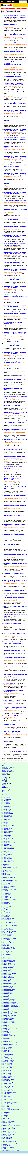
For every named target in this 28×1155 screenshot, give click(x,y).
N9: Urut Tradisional (6, 1140)
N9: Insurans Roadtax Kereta (8, 886)
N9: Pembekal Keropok (6, 970)
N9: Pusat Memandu (6, 1073)
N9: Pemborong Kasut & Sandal (9, 995)
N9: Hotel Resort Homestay (8, 877)
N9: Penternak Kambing (7, 1038)
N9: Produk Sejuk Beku (6, 1064)
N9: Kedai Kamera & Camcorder (9, 898)
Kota (3, 776)
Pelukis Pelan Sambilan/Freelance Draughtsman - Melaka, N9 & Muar (13, 750)
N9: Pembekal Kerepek (6, 969)
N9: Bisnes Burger (5, 812)
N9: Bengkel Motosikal (6, 803)
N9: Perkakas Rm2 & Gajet (7, 1051)
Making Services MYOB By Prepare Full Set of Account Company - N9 (15, 581)
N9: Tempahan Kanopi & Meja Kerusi (10, 1125)
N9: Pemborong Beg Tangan (8, 989)
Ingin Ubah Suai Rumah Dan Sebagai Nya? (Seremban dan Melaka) (14, 723)
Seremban (4, 790)
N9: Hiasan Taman (5, 876)
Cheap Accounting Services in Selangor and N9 (15, 666)
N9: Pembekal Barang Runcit (8, 961)
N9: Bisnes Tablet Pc (6, 857)
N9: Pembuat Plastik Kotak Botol (9, 1014)
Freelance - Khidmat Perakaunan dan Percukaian (13, 52)
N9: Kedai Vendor (5, 903)
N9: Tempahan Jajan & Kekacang (9, 1124)
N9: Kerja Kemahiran (6, 909)
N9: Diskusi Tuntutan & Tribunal (9, 867)
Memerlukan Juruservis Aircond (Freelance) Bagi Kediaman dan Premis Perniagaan (15, 430)
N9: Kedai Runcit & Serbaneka (8, 899)
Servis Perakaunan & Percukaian (12, 405)
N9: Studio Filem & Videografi (8, 1104)
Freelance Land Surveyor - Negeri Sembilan (15, 371)
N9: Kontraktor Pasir (6, 928)
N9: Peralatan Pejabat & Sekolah (9, 1044)
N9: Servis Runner (5, 1093)
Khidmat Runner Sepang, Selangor (13, 623)
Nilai (3, 781)
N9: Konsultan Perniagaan (7, 918)
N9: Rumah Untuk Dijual (7, 1086)
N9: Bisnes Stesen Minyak (7, 855)
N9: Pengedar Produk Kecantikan (9, 1028)
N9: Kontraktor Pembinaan (7, 929)
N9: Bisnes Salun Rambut (7, 847)
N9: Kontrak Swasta (6, 919)
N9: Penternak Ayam (6, 1034)
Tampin (4, 793)
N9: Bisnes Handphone (6, 822)
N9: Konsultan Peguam (6, 916)
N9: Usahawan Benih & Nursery (9, 1143)
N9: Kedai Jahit (4, 896)
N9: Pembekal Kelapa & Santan (9, 967)
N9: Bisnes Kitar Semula (7, 831)
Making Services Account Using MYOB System (15, 606)
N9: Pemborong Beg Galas (7, 987)
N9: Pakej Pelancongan (6, 951)
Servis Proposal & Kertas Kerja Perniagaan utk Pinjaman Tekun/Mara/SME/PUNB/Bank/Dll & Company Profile (15, 64)
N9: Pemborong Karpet (6, 993)
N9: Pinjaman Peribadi (6, 1059)
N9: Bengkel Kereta (6, 802)
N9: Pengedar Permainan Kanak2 (9, 1027)
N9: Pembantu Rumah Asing (8, 960)
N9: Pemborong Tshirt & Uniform (9, 1008)
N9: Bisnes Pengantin (6, 840)
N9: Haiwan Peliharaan (6, 871)
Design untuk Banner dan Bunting (12, 700)
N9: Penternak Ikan (5, 1037)
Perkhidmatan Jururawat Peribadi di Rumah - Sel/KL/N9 (15, 487)
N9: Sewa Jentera (5, 1098)
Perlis (9, 8)
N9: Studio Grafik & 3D (6, 1106)
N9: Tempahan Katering (7, 1127)
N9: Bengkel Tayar (5, 805)
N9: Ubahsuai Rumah (6, 1138)
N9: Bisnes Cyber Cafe (6, 816)
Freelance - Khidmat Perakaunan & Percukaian (13, 119)
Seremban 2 (5, 792)
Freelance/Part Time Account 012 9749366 (15, 563)
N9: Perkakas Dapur (6, 1048)
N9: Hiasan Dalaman (6, 874)
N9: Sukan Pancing (5, 1117)
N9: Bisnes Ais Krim (6, 808)
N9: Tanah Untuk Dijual (7, 1119)
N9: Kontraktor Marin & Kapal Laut (10, 925)
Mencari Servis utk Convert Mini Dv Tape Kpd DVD (15, 675)
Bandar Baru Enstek (7, 767)
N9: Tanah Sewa (5, 1118)
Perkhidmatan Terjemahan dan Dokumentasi (15, 505)
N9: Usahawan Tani (6, 1144)
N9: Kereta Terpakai (6, 906)
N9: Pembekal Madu (6, 974)
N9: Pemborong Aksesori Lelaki (9, 983)
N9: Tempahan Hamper (6, 1122)
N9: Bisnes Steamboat (6, 854)
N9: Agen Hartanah (5, 797)
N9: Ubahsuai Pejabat (6, 1137)
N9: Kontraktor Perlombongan (8, 931)
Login (14, 1)
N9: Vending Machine (6, 1146)
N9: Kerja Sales (4, 913)
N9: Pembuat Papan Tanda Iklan (9, 1012)
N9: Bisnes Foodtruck (6, 821)
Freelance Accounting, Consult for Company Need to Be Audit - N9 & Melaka (15, 192)
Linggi (3, 779)
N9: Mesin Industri (5, 944)
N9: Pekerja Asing (5, 957)
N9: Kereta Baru (5, 905)
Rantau (4, 784)
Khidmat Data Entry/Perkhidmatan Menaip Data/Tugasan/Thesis (15, 708)
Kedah (15, 8)
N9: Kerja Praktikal (5, 912)
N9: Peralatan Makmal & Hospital (9, 1043)
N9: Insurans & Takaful (7, 884)
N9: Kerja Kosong (5, 911)
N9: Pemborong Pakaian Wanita (9, 1005)
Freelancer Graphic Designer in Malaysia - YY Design (15, 146)
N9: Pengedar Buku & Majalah (8, 1022)
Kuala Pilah (5, 777)
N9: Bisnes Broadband (6, 811)
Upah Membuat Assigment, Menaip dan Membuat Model (14, 598)
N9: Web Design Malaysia (7, 1147)
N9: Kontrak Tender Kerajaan (8, 921)
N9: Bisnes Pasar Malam (7, 837)
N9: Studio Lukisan (5, 1108)
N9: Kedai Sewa (5, 902)
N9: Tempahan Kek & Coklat (8, 1128)
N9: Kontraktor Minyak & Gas (8, 927)
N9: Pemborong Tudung (7, 1011)
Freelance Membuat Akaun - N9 (12, 515)
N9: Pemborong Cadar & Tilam (8, 992)
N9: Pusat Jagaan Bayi (6, 1070)
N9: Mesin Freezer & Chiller (8, 942)
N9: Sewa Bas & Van (6, 1096)
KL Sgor (4, 8)
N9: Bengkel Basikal (6, 799)
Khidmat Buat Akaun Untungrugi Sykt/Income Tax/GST (12, 543)
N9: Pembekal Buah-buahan (8, 964)
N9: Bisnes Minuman (6, 835)
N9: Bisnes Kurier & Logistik (8, 834)
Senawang (4, 789)
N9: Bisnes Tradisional (6, 858)
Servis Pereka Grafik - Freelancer (12, 650)
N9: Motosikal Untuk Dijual (8, 950)
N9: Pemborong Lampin (7, 996)
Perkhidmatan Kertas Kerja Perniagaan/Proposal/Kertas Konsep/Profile (15, 295)
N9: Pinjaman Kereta (6, 1057)
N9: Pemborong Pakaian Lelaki (8, 1002)
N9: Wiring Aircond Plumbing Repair (10, 1150)
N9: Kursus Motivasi (6, 937)
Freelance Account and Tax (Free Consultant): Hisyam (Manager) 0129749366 (15, 412)
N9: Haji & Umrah (5, 873)
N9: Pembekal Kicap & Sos (7, 972)
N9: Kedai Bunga (5, 887)
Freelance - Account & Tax (10, 24)
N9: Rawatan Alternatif (6, 1083)
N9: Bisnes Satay (5, 850)
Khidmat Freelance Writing (11, 683)
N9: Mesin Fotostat (5, 941)
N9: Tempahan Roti (5, 1135)
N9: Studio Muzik (5, 1111)
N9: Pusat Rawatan (5, 1077)
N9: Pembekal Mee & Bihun (8, 976)
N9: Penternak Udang (6, 1041)
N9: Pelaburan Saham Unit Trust (9, 958)
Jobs (10, 1)
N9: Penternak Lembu (6, 1040)
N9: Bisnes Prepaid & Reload (8, 842)
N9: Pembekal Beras (6, 963)
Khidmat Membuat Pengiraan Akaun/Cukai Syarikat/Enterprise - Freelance (15, 448)
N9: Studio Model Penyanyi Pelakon (10, 1109)
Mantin (4, 780)
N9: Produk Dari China (6, 1063)
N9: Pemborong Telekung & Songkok (10, 1006)
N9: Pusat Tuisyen (5, 1080)
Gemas (3, 773)
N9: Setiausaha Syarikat (7, 1095)
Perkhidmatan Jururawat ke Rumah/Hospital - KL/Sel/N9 (15, 397)
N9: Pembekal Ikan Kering (7, 966)
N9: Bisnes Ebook (5, 819)
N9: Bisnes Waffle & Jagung (8, 861)
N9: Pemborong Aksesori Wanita (9, 985)
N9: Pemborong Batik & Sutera (8, 986)
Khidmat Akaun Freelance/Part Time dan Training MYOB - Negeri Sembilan (14, 642)
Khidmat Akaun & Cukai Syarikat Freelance (15, 200)
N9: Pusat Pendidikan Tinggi (8, 1076)
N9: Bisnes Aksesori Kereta (7, 809)
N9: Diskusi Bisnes (5, 866)
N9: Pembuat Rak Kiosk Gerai (8, 1015)
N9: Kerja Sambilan (6, 915)
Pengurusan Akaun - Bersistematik (12, 379)
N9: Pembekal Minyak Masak (8, 977)
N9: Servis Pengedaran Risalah (8, 1092)
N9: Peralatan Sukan (6, 1045)
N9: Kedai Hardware (6, 893)
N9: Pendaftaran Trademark (8, 1018)
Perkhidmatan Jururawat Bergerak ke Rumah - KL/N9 (15, 555)
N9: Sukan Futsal (5, 1115)
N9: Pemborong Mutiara (7, 998)
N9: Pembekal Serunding (7, 980)
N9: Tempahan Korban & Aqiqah (9, 1130)
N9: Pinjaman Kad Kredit (7, 1056)
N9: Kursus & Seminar (6, 932)
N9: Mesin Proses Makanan (7, 947)
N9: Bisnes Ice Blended (6, 826)
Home (2, 1)
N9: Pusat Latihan (5, 1072)
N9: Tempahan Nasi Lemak (7, 1134)
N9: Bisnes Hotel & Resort (7, 825)
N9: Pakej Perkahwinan (6, 953)
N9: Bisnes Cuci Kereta (6, 815)
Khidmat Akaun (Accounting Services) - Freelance (14, 690)
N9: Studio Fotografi (6, 1105)
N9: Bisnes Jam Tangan (6, 828)
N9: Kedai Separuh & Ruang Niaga (9, 900)
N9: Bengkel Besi (5, 800)
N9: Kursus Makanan (6, 935)
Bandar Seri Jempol (7, 771)
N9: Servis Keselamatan (7, 1089)
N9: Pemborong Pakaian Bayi (8, 999)
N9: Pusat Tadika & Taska (7, 1079)
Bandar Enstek (5, 770)
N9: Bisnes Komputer (6, 832)
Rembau (4, 786)
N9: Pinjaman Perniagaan (7, 1060)
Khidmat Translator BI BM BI (11, 716)
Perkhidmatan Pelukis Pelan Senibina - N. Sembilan (14, 740)
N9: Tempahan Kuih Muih (7, 1131)
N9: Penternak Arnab (6, 1032)
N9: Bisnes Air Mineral (6, 806)
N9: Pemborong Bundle (7, 990)
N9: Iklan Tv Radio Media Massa (9, 880)
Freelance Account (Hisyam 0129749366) (14, 495)
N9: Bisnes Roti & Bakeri (7, 845)
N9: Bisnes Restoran (6, 844)
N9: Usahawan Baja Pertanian (8, 1141)
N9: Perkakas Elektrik (6, 1050)
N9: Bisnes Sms (5, 851)
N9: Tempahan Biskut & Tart (8, 1121)
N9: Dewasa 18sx (5, 864)
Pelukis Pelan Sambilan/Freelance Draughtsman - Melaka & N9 (12, 732)
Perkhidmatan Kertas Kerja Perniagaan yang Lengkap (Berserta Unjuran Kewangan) (15, 333)
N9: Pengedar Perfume (6, 1025)
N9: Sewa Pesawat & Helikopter (9, 1102)
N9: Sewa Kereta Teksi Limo (8, 1099)
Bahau (3, 766)
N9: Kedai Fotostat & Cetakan (8, 892)
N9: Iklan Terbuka (5, 879)
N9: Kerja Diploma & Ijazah (8, 908)
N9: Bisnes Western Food (7, 863)
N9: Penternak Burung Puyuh (8, 1035)
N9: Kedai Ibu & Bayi (6, 895)
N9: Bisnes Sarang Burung (7, 848)
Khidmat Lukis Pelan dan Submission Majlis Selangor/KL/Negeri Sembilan (15, 165)
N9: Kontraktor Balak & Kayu (8, 922)
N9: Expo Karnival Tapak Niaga (9, 868)
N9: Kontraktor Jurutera (7, 924)
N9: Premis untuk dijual (7, 1061)
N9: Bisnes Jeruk (5, 829)
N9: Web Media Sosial (6, 1148)
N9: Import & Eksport (6, 882)
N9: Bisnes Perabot (5, 841)
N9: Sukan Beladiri (5, 1112)
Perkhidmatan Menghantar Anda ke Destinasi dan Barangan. (15, 615)
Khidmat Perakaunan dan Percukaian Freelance (13, 182)
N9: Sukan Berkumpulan (7, 1114)
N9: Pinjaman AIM (5, 1053)
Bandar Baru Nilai (6, 768)
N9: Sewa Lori (4, 1101)
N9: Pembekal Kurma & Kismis (8, 973)
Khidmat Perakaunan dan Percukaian (13, 92)
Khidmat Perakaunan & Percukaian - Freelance (13, 322)
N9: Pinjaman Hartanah (7, 1054)
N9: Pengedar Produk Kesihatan (9, 1029)
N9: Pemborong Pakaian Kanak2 (9, 1000)
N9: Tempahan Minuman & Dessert (10, 1133)
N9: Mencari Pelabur (6, 940)
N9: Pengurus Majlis (6, 1031)
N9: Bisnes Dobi (5, 818)
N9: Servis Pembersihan (7, 1090)
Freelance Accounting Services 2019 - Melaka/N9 (13, 388)
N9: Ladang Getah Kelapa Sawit (9, 938)
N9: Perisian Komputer (6, 1047)
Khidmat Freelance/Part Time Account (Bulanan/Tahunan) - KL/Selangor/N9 (13, 75)
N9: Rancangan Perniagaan (8, 1082)
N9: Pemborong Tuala (6, 1009)
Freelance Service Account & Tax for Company (15, 209)
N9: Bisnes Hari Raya (6, 824)
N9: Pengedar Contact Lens (7, 1024)
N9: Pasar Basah (5, 956)
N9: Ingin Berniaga (5, 883)
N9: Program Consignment (7, 1066)
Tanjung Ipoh (5, 795)
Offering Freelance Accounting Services (14, 573)
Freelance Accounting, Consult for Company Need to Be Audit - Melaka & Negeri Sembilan (15, 16)
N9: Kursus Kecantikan (6, 934)
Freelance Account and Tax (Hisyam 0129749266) (13, 467)
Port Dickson (5, 783)
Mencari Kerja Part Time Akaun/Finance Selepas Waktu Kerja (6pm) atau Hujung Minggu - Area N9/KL (14, 478)
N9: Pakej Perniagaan (6, 954)
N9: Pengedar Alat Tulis (7, 1019)
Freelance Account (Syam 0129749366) (14, 524)
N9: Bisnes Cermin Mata (7, 813)
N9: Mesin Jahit (5, 945)
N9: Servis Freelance (6, 1088)
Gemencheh (5, 774)
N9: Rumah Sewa (5, 1085)
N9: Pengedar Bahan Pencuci (8, 1021)
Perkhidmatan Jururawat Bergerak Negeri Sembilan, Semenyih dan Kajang (14, 457)
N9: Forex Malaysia (5, 870)
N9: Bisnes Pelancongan (7, 838)
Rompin (4, 787)
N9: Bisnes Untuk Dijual (7, 860)
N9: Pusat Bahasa (5, 1069)
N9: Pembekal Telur (6, 982)
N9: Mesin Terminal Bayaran (8, 948)
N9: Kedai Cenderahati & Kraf (8, 889)
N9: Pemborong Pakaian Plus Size (9, 1003)
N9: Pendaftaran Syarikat (7, 1016)
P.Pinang (22, 8)
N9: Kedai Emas (5, 890)
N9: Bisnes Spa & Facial (7, 853)
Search (7, 1)
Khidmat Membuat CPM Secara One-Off (14, 657)
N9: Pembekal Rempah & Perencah (10, 979)
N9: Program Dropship (6, 1067)
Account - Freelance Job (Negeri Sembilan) (14, 633)
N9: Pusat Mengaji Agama (7, 1074)
